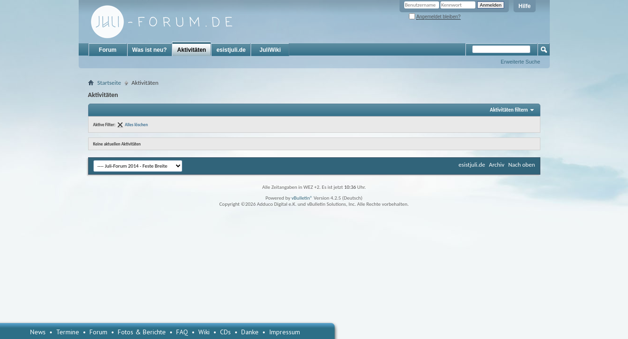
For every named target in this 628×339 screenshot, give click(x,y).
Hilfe (524, 6)
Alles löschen (136, 124)
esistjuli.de (230, 50)
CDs (225, 332)
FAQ (182, 332)
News (38, 332)
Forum (107, 50)
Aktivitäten (191, 50)
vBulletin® (302, 198)
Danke (250, 332)
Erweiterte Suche (520, 62)
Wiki (204, 332)
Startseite (110, 82)
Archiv (497, 164)
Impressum (284, 332)
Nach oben (521, 164)
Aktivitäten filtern (509, 110)
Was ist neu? (149, 50)
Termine (67, 332)
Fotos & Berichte (142, 332)
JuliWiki (270, 50)
